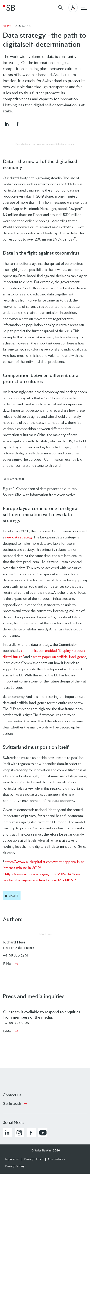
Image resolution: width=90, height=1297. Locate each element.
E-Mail (7, 964)
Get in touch (12, 1103)
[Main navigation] (84, 8)
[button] (6, 124)
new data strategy (18, 537)
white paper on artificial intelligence (59, 657)
